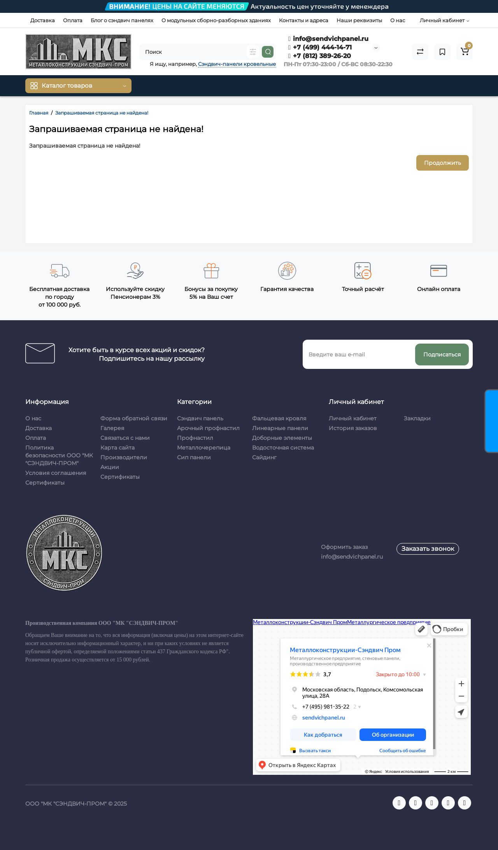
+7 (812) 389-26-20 (319, 56)
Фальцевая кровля (279, 418)
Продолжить (442, 162)
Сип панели (194, 457)
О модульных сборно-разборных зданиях (216, 20)
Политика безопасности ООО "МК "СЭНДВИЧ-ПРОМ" (59, 455)
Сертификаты (45, 482)
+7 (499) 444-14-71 (320, 47)
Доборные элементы (282, 437)
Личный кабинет (353, 418)
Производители (123, 457)
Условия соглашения (55, 472)
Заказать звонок (428, 548)
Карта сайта (117, 447)
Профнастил (195, 437)
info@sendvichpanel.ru (328, 38)
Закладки (417, 418)
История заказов (353, 428)
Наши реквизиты (359, 20)
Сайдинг (264, 457)
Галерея (112, 428)
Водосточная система (283, 447)
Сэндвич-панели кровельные (237, 64)
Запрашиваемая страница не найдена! (101, 113)
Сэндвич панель (200, 418)
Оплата (72, 20)
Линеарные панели (280, 428)
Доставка (42, 20)
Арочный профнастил (208, 428)
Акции (109, 467)
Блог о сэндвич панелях (122, 20)
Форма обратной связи (133, 418)
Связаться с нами (125, 437)
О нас (397, 20)
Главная (38, 113)
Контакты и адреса (303, 20)
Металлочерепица (203, 447)
